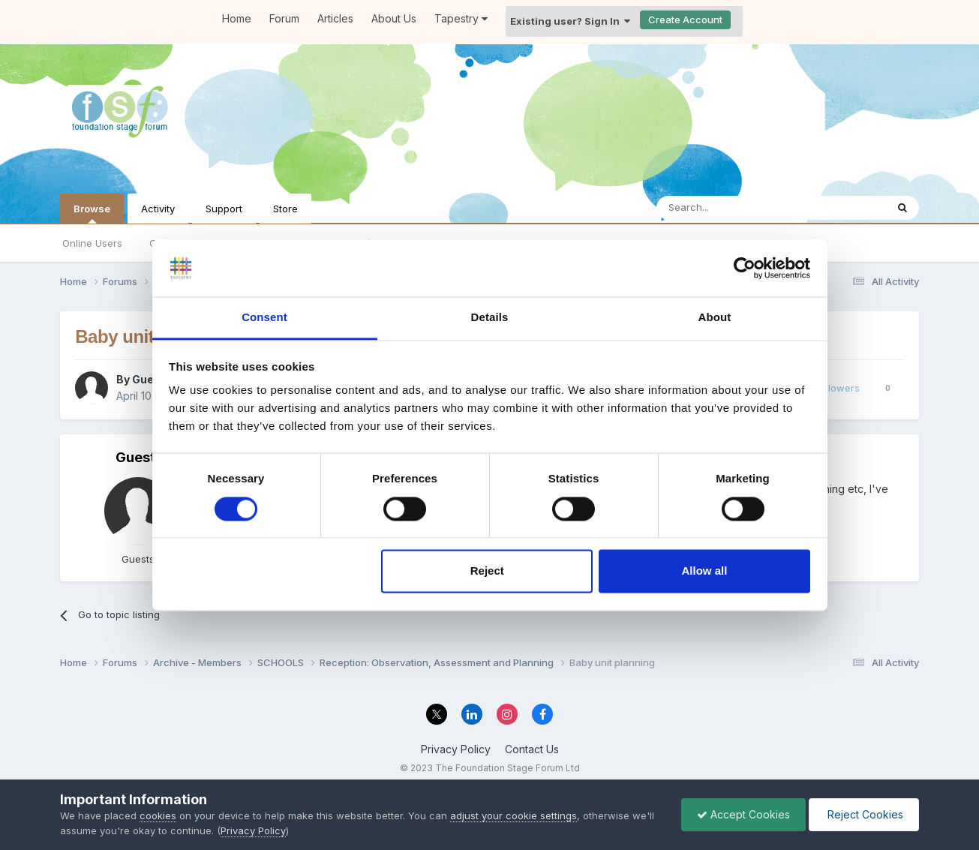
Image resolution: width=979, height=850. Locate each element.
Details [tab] (490, 317)
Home (236, 18)
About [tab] (714, 317)
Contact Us (532, 749)
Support (224, 209)
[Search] (732, 208)
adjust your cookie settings (513, 815)
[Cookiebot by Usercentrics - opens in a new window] (744, 268)
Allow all (705, 571)
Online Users (92, 243)
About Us (393, 18)
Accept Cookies (743, 814)
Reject (487, 571)
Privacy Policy (456, 749)
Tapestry (461, 18)
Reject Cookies (863, 814)
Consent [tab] (264, 317)
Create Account (685, 20)
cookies (158, 815)
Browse (92, 213)
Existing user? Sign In (570, 21)
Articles (335, 18)
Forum (284, 18)
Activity (158, 209)
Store (285, 209)
